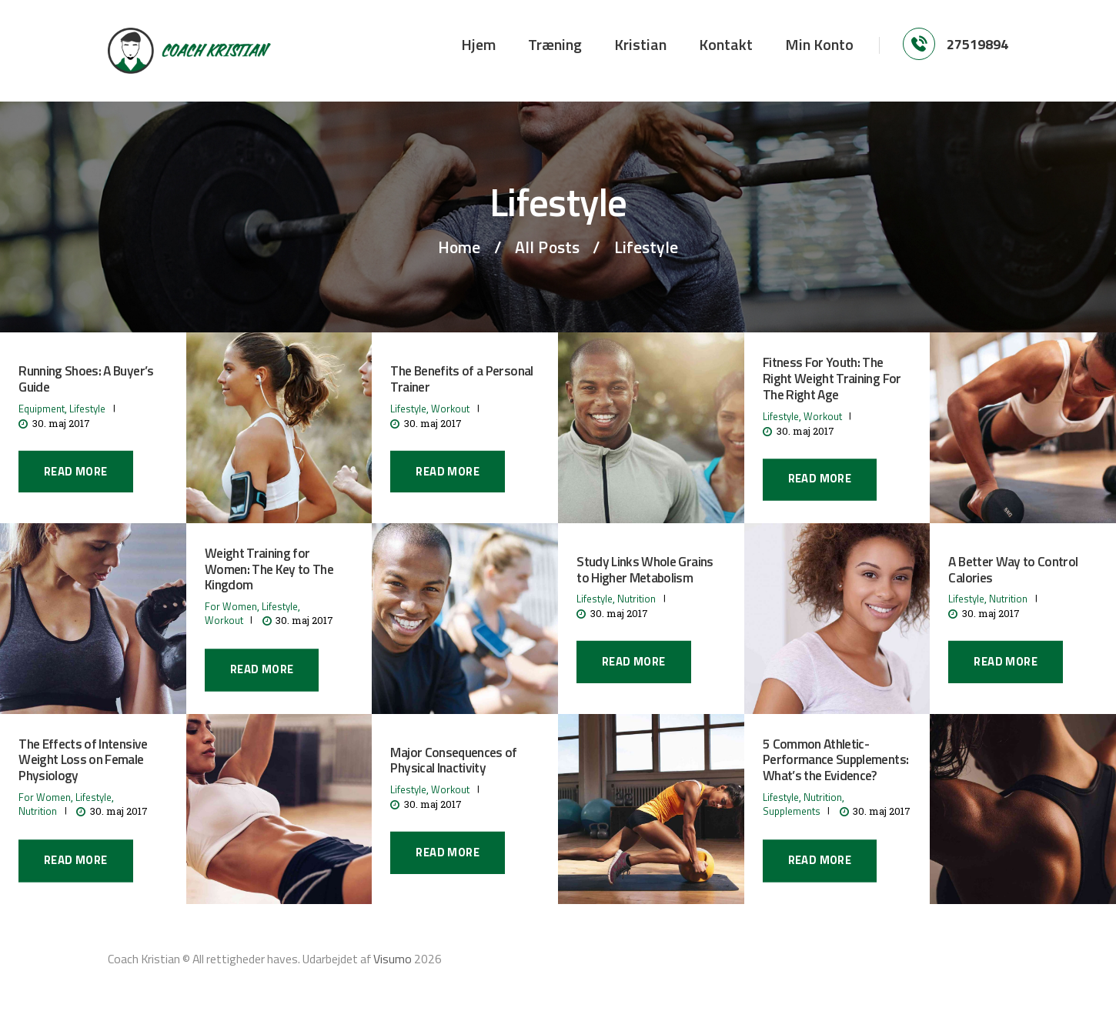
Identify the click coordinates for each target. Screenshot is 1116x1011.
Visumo (392, 958)
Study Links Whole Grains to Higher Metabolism (644, 570)
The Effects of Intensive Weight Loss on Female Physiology (82, 760)
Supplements (791, 811)
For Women (231, 607)
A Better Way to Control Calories (1013, 570)
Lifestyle (87, 408)
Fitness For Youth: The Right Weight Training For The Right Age (832, 379)
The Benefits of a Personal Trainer (461, 379)
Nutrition (636, 598)
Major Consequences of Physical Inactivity (453, 761)
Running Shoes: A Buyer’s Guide (85, 379)
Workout (450, 408)
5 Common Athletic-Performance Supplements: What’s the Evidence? (835, 760)
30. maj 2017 (61, 423)
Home (459, 247)
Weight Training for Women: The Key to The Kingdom (269, 569)
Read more (76, 471)
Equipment (41, 408)
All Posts (547, 247)
